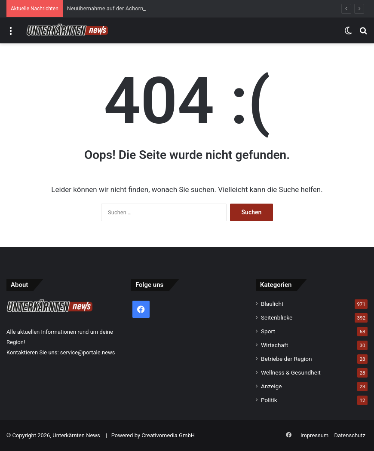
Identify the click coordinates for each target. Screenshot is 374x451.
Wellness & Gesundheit (291, 372)
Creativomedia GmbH (168, 435)
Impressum (314, 435)
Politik (269, 399)
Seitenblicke (276, 317)
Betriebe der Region (286, 358)
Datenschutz (349, 435)
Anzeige (271, 386)
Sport (268, 331)
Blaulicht (272, 303)
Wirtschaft (274, 344)
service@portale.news (87, 352)
